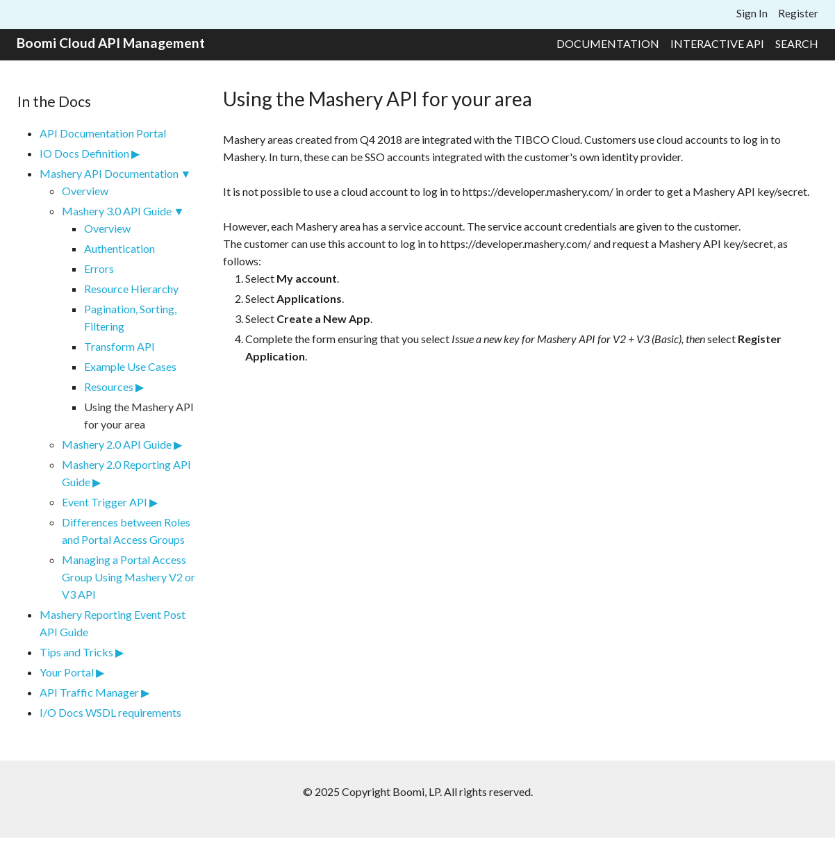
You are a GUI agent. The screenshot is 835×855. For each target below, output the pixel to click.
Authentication (119, 248)
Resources (108, 386)
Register (798, 13)
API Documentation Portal (103, 133)
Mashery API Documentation (109, 173)
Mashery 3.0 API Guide (117, 210)
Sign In (752, 13)
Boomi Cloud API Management (111, 43)
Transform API (119, 346)
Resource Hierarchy (131, 288)
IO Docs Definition (84, 153)
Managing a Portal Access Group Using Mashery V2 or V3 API (128, 577)
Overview (85, 190)
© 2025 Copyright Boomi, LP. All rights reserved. (418, 791)
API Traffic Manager (89, 692)
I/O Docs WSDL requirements (110, 712)
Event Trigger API (104, 501)
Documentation (607, 43)
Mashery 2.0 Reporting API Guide (126, 473)
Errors (99, 268)
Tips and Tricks (76, 651)
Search (796, 43)
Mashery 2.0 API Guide (117, 444)
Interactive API (717, 43)
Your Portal (67, 672)
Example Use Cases (130, 366)
